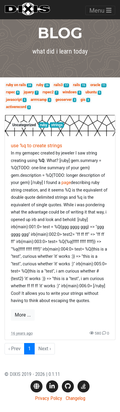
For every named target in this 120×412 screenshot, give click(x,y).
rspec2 (48, 92)
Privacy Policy (48, 398)
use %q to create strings (36, 145)
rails (76, 85)
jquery (29, 92)
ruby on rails (16, 85)
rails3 (58, 85)
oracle (95, 85)
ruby (39, 85)
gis (83, 100)
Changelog (75, 398)
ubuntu (91, 92)
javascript (14, 100)
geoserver (63, 100)
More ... (23, 315)
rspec (10, 92)
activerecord (16, 107)
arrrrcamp (38, 100)
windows (69, 92)
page (66, 182)
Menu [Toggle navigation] (100, 10)
